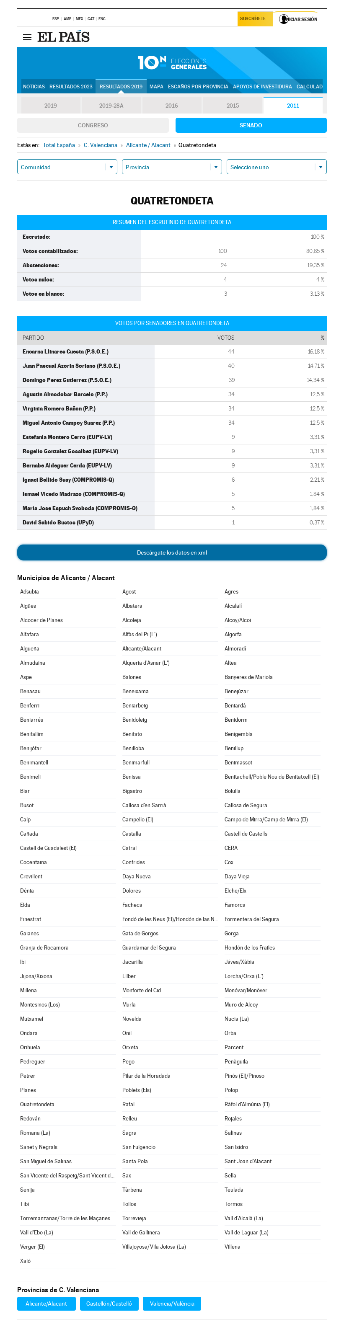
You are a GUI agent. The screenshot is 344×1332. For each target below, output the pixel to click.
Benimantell (34, 762)
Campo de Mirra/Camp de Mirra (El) (266, 819)
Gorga (232, 933)
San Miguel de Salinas (46, 1161)
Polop (231, 1090)
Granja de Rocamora (44, 948)
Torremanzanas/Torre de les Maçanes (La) (68, 1218)
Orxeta (130, 1047)
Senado (251, 125)
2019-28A (111, 105)
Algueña (29, 648)
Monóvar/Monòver (246, 990)
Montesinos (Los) (40, 1005)
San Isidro (236, 1147)
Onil (127, 1033)
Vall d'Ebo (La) (36, 1232)
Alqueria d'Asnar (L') (146, 663)
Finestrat (30, 919)
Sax (126, 1175)
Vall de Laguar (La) (247, 1232)
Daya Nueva (136, 876)
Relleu (129, 1118)
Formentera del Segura (252, 919)
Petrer (27, 1076)
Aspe (26, 677)
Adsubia (29, 592)
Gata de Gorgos (140, 933)
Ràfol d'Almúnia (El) (247, 1104)
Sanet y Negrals (38, 1147)
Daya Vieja (237, 876)
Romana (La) (35, 1133)
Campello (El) (137, 819)
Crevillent (31, 876)
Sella (230, 1175)
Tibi (24, 1204)
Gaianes (29, 933)
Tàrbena (132, 1190)
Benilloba (133, 748)
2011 (293, 105)
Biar (25, 791)
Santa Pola (135, 1161)
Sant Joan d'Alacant (248, 1161)
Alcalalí (233, 606)
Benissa (131, 777)
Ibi (23, 962)
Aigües (28, 606)
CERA (231, 848)
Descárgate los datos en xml (172, 552)
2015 (232, 105)
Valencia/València (172, 1303)
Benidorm (236, 720)
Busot (27, 805)
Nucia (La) (237, 1019)
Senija (27, 1190)
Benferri (29, 705)
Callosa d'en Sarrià (144, 805)
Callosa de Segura (246, 805)
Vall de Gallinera (141, 1232)
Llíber (129, 976)
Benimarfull (136, 762)
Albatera (132, 606)
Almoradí (235, 648)
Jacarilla (132, 962)
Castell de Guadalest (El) (48, 848)
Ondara (29, 1033)
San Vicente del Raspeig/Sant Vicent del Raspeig (68, 1175)
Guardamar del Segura (149, 948)
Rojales (233, 1118)
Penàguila (236, 1061)
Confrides (133, 862)
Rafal (128, 1104)
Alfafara (29, 634)
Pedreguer (32, 1061)
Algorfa (233, 634)
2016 (171, 105)
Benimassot (238, 762)
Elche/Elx (235, 891)
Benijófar (30, 748)
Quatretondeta (37, 1104)
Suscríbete (253, 19)
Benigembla (239, 734)
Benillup (234, 748)
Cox (229, 862)
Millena (28, 990)
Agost (129, 592)
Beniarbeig (135, 705)
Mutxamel (31, 1019)
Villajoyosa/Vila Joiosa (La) (154, 1247)
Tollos (129, 1204)
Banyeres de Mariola (249, 677)
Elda (25, 905)
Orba (230, 1033)
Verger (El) (32, 1247)
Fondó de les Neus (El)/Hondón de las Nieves (170, 919)
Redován (30, 1118)
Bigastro (132, 791)
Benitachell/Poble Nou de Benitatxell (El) (272, 777)
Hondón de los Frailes (250, 948)
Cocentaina (33, 862)
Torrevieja (134, 1218)
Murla (129, 1005)
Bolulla (233, 791)
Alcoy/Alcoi (238, 620)
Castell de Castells (246, 834)
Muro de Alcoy (241, 1005)
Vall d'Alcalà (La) (244, 1218)
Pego (128, 1061)
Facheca (132, 905)
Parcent (234, 1047)
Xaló (25, 1261)
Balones (131, 677)
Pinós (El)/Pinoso (244, 1076)
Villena (233, 1247)
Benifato (132, 734)
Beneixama (135, 691)
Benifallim (32, 734)
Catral (129, 848)
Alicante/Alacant (141, 648)
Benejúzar (236, 691)
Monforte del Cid (141, 990)
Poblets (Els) (136, 1090)
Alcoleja (131, 620)
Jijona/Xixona (36, 976)
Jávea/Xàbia (239, 962)
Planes (28, 1090)
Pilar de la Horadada (146, 1076)
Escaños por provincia (198, 87)
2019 (50, 105)
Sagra (129, 1133)
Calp (25, 819)
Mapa (156, 87)
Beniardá (235, 705)
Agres (231, 592)
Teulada (234, 1190)
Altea (231, 663)
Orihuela (30, 1047)
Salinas (233, 1133)
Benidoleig (134, 720)
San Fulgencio (138, 1147)
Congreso (93, 125)
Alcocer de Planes (41, 620)
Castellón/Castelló (109, 1303)
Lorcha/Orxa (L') (244, 976)
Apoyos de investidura (262, 87)
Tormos (234, 1204)
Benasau (30, 691)
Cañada (29, 834)
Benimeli (30, 777)
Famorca (235, 905)
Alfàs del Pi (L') (139, 634)
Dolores (131, 891)
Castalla (131, 834)
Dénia (27, 891)
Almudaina (32, 663)
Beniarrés (31, 720)
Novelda (132, 1019)
